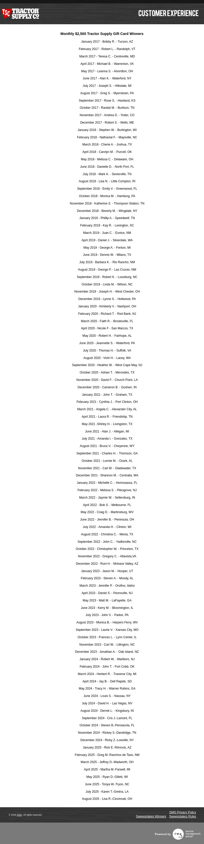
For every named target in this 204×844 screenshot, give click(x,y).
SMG (19, 815)
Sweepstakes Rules (182, 816)
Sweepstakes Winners (151, 816)
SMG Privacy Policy (182, 812)
